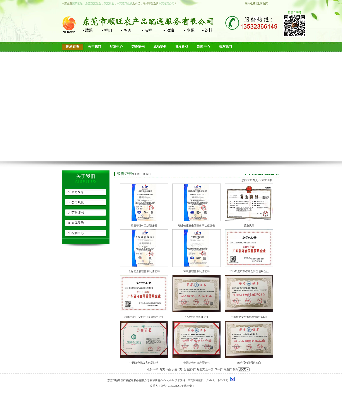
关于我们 (94, 46)
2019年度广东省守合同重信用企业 (249, 271)
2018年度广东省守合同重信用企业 (144, 316)
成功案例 (159, 46)
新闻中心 (203, 46)
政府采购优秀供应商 (249, 362)
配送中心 (116, 46)
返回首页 (262, 3)
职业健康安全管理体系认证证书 (196, 225)
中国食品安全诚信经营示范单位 (249, 316)
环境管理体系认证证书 (196, 271)
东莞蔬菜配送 (93, 3)
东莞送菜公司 (166, 3)
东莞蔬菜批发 (124, 3)
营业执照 (249, 225)
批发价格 (181, 46)
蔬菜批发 (109, 3)
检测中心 (78, 233)
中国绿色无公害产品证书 (144, 362)
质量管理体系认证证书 (144, 225)
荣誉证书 (138, 46)
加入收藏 (250, 3)
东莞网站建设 (195, 380)
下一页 (218, 369)
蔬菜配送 (77, 3)
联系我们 (225, 46)
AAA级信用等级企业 (197, 316)
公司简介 (78, 192)
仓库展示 (78, 223)
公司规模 (78, 202)
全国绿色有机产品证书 (196, 362)
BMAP (210, 380)
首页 (255, 180)
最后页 (228, 369)
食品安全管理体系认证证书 (144, 271)
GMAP (223, 380)
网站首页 (72, 46)
